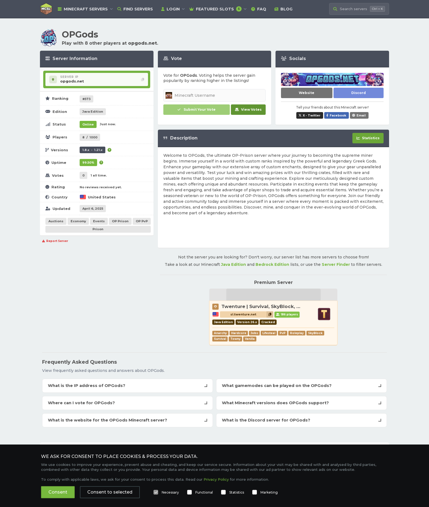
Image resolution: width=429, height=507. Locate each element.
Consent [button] (57, 492)
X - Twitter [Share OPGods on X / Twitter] (311, 115)
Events (99, 221)
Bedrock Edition (272, 264)
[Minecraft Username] (214, 95)
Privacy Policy (216, 479)
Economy (78, 221)
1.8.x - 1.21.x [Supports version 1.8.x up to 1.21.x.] (92, 150)
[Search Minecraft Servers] (359, 9)
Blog (283, 9)
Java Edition (233, 264)
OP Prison (120, 221)
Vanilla (250, 339)
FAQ (258, 9)
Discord (358, 93)
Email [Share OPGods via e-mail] (361, 115)
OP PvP (142, 221)
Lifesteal (268, 333)
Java (92, 111)
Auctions (55, 221)
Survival (220, 339)
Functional (204, 492)
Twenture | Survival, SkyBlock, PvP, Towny (273, 306)
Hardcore (238, 333)
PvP (283, 333)
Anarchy (220, 333)
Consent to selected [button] (109, 492)
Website (306, 93)
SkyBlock (315, 333)
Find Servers (135, 9)
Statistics (236, 492)
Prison (97, 229)
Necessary (170, 492)
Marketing (269, 492)
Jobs (254, 333)
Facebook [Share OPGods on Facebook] (338, 115)
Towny (235, 339)
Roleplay (297, 333)
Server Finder (336, 264)
